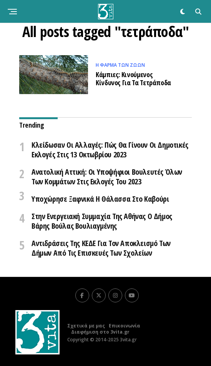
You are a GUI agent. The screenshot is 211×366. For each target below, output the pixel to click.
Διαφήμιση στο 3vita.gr (100, 332)
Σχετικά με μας (86, 325)
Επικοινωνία (124, 325)
